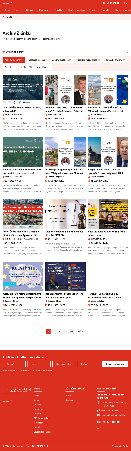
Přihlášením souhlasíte (29, 370)
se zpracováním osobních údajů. (39, 370)
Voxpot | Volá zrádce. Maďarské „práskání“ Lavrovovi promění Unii (105, 171)
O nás (18, 10)
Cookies (69, 400)
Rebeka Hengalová (56, 177)
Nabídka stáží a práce (88, 60)
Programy (45, 10)
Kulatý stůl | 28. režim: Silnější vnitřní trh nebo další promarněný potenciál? (22, 295)
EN (125, 3)
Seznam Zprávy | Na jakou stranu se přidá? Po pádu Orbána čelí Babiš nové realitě (65, 109)
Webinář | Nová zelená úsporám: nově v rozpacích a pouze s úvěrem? (22, 171)
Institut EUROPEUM (13, 114)
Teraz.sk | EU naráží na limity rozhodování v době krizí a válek (104, 295)
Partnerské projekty (115, 60)
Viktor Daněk (96, 114)
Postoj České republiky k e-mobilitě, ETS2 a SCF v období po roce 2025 (21, 233)
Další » (80, 331)
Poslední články (13, 60)
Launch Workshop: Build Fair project (64, 231)
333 (71, 331)
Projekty (59, 10)
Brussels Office (11, 301)
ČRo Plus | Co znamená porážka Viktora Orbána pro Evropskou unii (106, 109)
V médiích (93, 10)
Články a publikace (76, 10)
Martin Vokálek (54, 114)
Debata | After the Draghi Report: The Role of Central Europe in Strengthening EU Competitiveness (64, 296)
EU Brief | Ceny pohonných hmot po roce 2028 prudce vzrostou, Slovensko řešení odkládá (65, 171)
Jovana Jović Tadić (29, 239)
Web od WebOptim (120, 446)
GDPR (68, 395)
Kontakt (107, 10)
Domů (7, 10)
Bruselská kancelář (42, 432)
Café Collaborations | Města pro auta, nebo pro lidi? (22, 109)
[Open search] (8, 3)
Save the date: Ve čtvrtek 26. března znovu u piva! (106, 233)
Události (30, 10)
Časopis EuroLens (37, 60)
